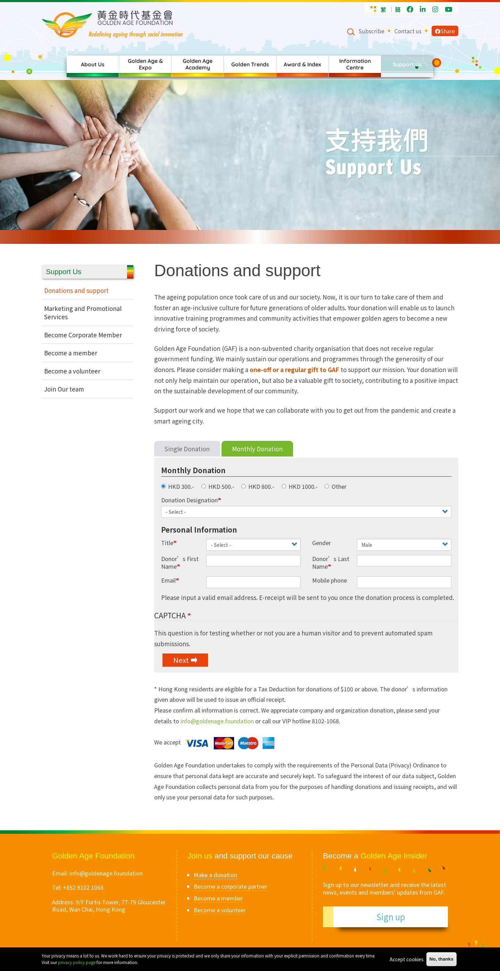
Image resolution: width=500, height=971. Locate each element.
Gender (321, 543)
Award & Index (302, 64)
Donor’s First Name (180, 562)
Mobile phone (329, 580)
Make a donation (215, 875)
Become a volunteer (72, 371)
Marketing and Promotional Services (83, 312)
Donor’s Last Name (330, 562)
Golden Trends (250, 64)
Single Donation (187, 448)
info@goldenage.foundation (217, 721)
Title (167, 543)
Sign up (390, 917)
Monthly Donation (257, 448)
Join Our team (64, 389)
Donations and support (76, 290)
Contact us (408, 31)
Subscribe (371, 31)
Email (168, 580)
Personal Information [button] (199, 530)
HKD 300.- (177, 487)
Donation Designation (189, 500)
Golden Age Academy (197, 64)
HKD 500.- (217, 487)
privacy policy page (76, 962)
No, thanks (442, 959)
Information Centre (355, 64)
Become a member (70, 352)
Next (181, 660)
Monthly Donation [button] (193, 470)
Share (445, 31)
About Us (93, 64)
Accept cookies (407, 959)
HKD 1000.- (300, 487)
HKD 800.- (257, 487)
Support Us (407, 64)
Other (336, 487)
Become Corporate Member (83, 334)
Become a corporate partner (230, 886)
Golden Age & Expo (145, 64)
